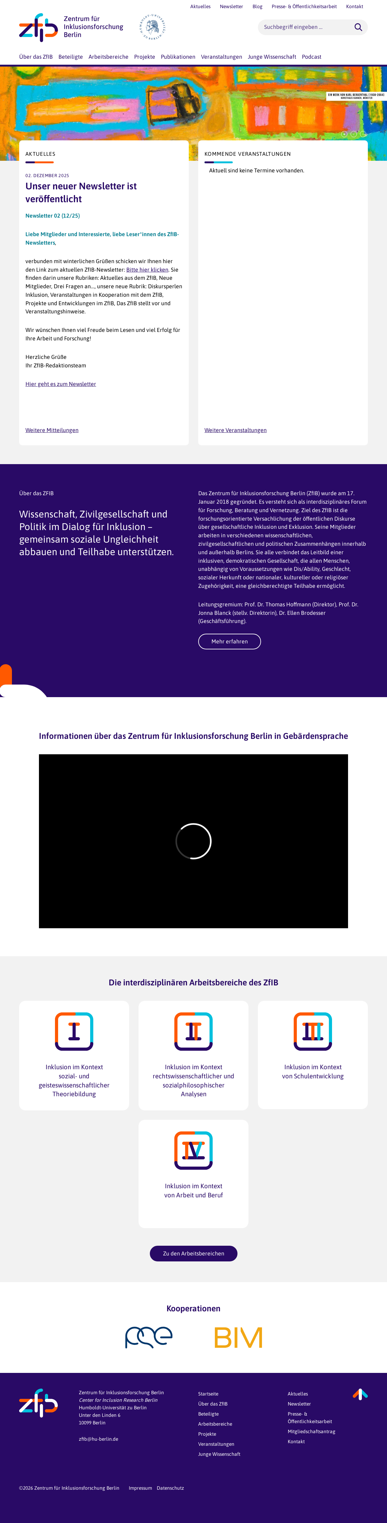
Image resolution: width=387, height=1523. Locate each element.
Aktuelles (298, 1393)
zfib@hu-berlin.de (98, 1439)
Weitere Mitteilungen (52, 430)
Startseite (208, 1393)
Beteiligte (208, 1414)
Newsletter (299, 1403)
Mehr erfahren (229, 641)
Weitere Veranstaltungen (235, 430)
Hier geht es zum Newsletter (60, 384)
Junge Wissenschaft (219, 1454)
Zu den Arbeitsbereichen (193, 1253)
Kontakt (296, 1441)
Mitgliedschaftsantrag (311, 1431)
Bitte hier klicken (147, 269)
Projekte (207, 1434)
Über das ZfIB (212, 1403)
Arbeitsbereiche (215, 1424)
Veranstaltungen (216, 1444)
